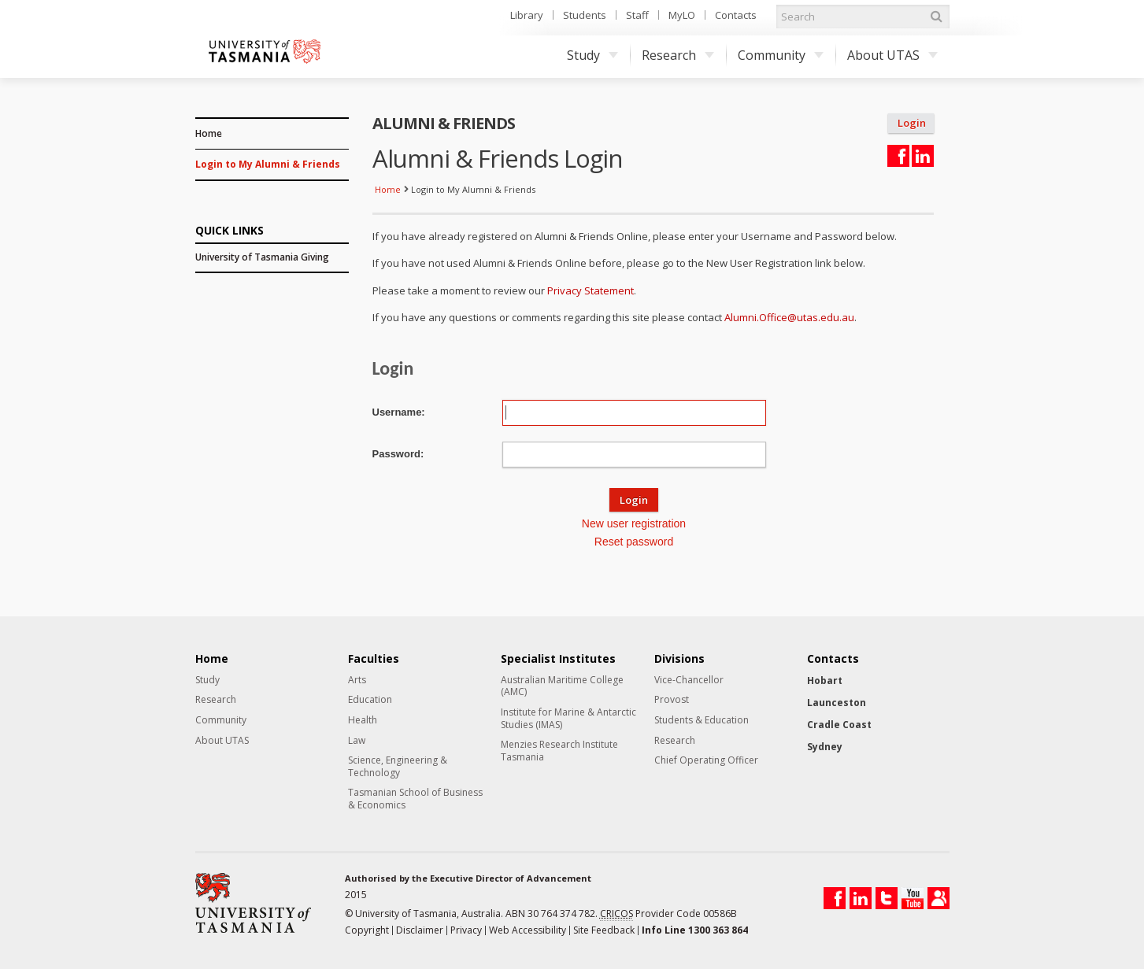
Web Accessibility (527, 930)
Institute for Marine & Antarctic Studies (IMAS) (568, 718)
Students (584, 15)
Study (592, 55)
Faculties (373, 659)
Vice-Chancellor (689, 680)
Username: (398, 412)
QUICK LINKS (229, 229)
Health (362, 720)
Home (208, 133)
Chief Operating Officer (706, 760)
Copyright (367, 930)
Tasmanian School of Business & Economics (415, 798)
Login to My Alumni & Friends (267, 164)
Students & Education (701, 720)
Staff (637, 15)
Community (781, 55)
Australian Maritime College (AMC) (562, 686)
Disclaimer (419, 930)
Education (370, 699)
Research (678, 55)
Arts (357, 680)
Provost (671, 699)
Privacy (466, 930)
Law (356, 740)
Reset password (633, 541)
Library (526, 15)
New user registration (634, 523)
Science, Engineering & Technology (397, 766)
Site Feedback (604, 930)
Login (912, 123)
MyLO (681, 15)
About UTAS (892, 55)
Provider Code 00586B (668, 914)
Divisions (679, 659)
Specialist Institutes (558, 659)
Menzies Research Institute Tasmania (559, 750)
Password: (398, 454)
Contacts (736, 15)
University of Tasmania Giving (262, 257)
